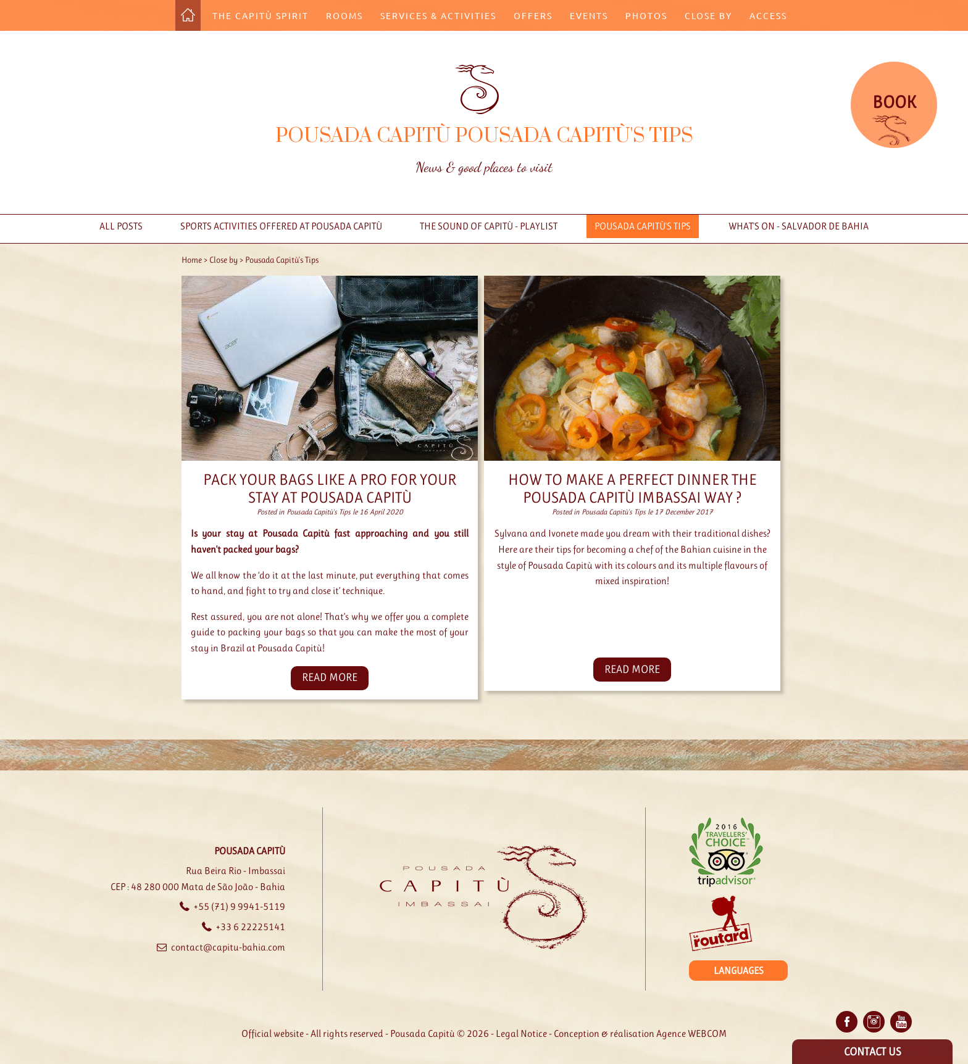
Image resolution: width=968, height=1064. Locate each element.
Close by (708, 15)
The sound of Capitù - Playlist (488, 226)
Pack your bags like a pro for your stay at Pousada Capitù (329, 488)
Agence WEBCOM (691, 1033)
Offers (533, 15)
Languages (739, 970)
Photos (646, 15)
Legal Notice (521, 1033)
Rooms (344, 15)
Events (589, 15)
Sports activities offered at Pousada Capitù (281, 226)
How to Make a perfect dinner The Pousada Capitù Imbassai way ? (632, 488)
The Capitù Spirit (260, 15)
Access (768, 15)
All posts (121, 226)
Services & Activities (438, 15)
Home (192, 260)
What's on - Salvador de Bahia (798, 226)
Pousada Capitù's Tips (643, 226)
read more (329, 677)
